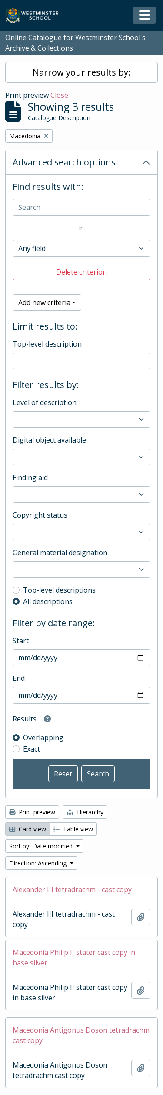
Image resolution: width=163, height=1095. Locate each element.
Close (59, 95)
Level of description (45, 402)
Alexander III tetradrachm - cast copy (72, 889)
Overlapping (43, 737)
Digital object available (49, 440)
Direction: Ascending (38, 863)
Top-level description (47, 344)
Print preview (32, 812)
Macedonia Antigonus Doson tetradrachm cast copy (81, 1035)
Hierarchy (85, 812)
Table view (73, 829)
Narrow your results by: (81, 72)
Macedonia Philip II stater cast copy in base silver (74, 957)
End (19, 678)
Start (21, 640)
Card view (27, 829)
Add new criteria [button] (44, 302)
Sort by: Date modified (41, 846)
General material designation (60, 552)
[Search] (81, 207)
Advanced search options (64, 162)
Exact (31, 749)
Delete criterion (81, 272)
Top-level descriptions (59, 590)
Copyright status (40, 515)
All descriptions (48, 601)
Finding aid (30, 477)
